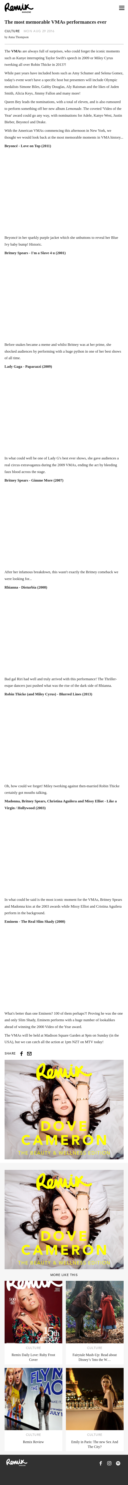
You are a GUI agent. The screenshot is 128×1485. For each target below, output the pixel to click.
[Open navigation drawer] (122, 8)
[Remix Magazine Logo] (19, 8)
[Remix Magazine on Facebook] (100, 1463)
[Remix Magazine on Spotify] (118, 1463)
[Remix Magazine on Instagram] (109, 1463)
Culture (12, 31)
